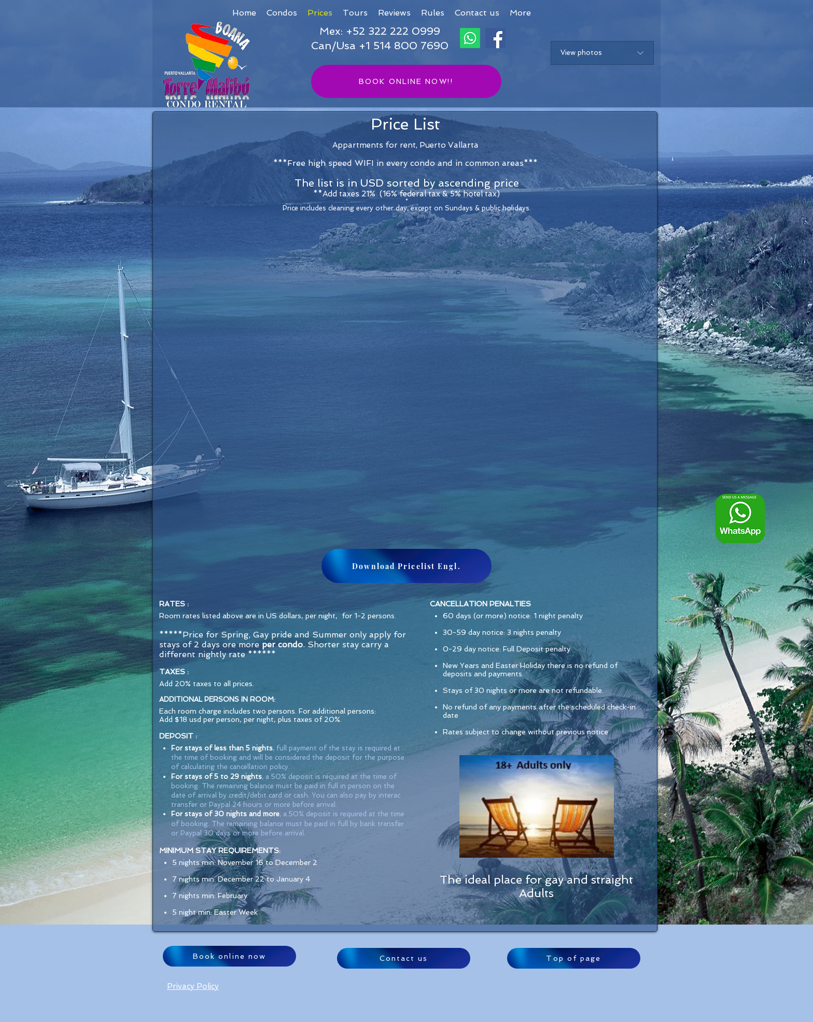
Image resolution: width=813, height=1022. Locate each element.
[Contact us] (403, 958)
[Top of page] (573, 958)
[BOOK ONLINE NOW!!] (406, 81)
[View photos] (602, 53)
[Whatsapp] (470, 38)
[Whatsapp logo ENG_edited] (740, 518)
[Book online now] (229, 956)
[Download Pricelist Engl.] (406, 566)
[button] (520, 12)
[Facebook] (495, 38)
